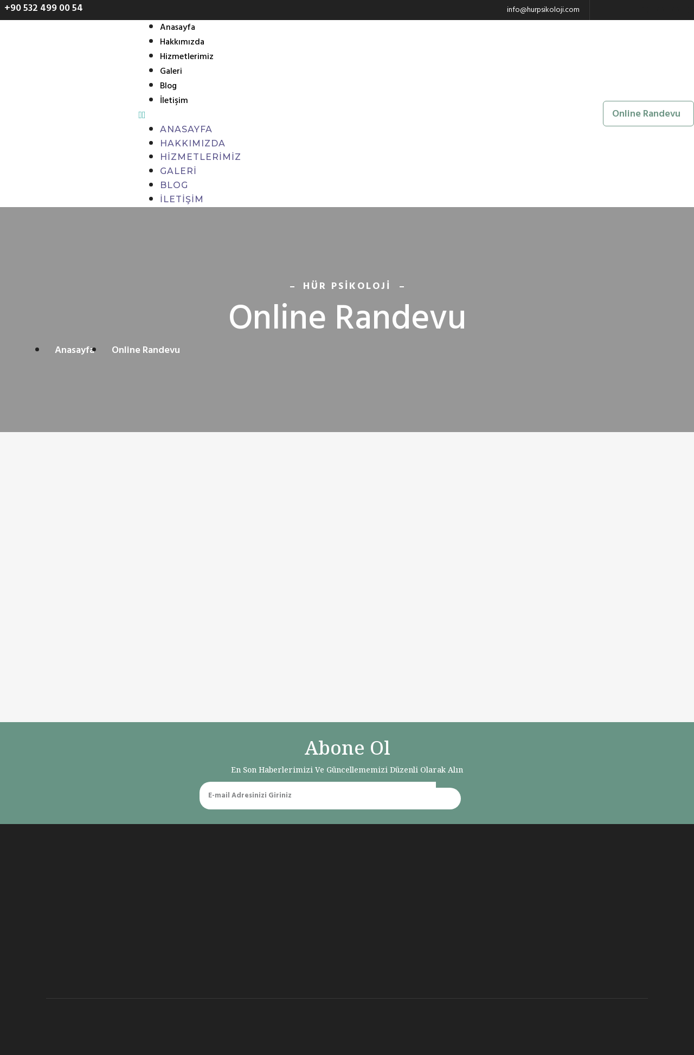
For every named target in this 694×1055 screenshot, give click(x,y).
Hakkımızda (182, 43)
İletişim (174, 101)
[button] (41, 8)
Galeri (171, 72)
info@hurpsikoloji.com (543, 9)
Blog (168, 87)
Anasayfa (177, 28)
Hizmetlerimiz (187, 57)
